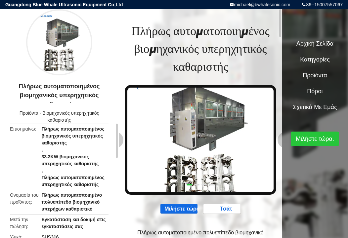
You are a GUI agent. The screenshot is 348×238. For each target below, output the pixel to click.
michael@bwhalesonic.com (262, 4)
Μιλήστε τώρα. (176, 209)
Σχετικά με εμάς (315, 107)
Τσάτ (225, 209)
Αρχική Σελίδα (314, 43)
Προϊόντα (29, 113)
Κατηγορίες (314, 59)
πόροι (315, 91)
